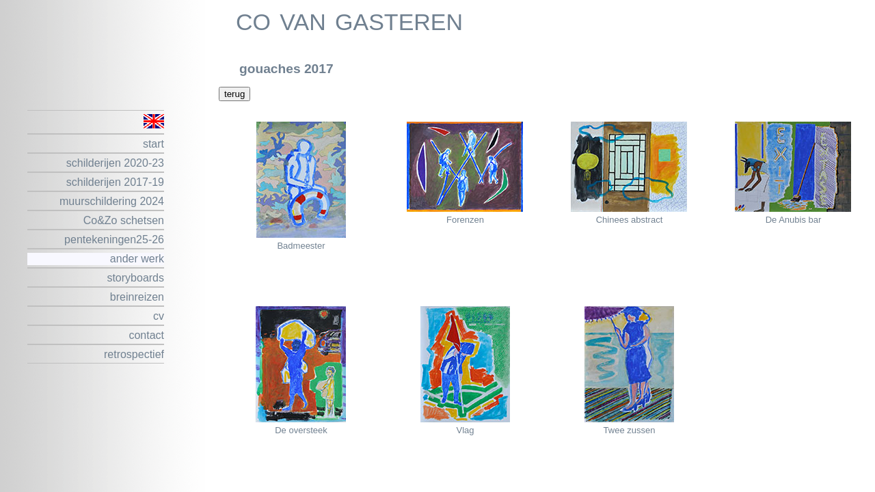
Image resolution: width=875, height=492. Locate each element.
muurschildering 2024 (111, 201)
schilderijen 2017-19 (115, 182)
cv (158, 316)
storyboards (135, 278)
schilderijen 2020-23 (115, 163)
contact (146, 335)
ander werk (137, 258)
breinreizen (137, 297)
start (153, 144)
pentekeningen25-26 (114, 239)
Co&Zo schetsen (123, 220)
